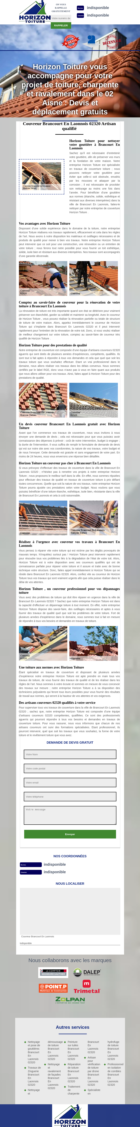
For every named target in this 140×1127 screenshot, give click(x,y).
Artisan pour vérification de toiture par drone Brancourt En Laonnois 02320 (94, 1071)
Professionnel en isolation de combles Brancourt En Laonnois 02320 (114, 1074)
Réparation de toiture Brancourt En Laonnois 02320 (74, 1073)
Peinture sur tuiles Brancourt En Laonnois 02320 (73, 1050)
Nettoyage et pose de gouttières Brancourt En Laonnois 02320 (34, 1052)
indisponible (55, 864)
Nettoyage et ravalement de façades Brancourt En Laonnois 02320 (54, 1076)
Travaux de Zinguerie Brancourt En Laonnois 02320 (34, 1076)
